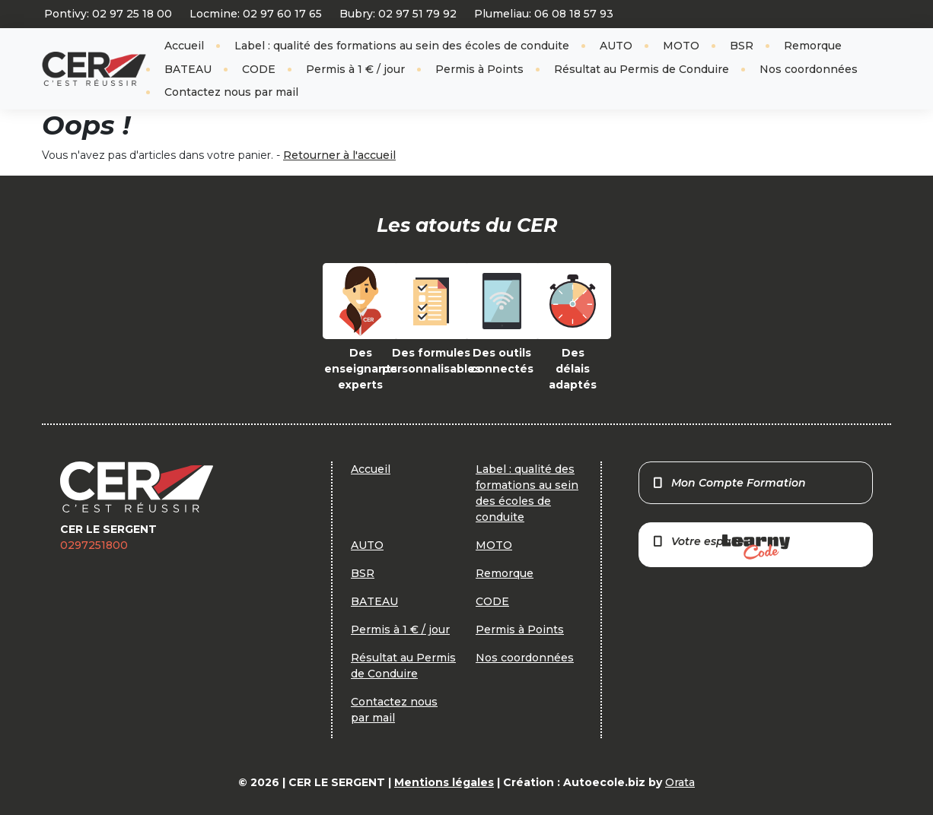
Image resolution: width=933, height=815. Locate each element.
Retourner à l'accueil (339, 155)
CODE (258, 69)
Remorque (813, 45)
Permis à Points (479, 69)
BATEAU (188, 69)
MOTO (681, 45)
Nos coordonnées (808, 69)
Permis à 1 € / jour (355, 69)
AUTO (616, 45)
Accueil (184, 45)
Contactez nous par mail (231, 92)
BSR (741, 45)
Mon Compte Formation (728, 483)
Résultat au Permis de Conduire (641, 69)
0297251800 (94, 545)
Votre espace (720, 547)
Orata (680, 782)
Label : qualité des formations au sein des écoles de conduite (401, 45)
